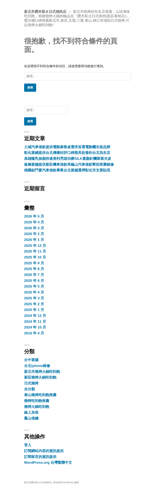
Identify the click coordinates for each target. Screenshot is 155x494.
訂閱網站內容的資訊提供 (44, 451)
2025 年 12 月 (35, 246)
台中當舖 (31, 360)
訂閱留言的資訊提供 (40, 457)
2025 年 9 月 (34, 263)
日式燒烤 (31, 383)
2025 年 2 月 (34, 304)
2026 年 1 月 (34, 240)
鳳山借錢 (31, 418)
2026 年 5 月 (34, 216)
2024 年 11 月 (35, 321)
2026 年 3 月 (34, 228)
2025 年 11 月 (35, 251)
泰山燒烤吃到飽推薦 (40, 395)
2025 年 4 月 (34, 292)
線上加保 (31, 412)
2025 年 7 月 (34, 275)
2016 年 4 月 (34, 333)
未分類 (29, 389)
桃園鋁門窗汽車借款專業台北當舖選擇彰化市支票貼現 (67, 170)
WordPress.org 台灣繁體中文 (48, 462)
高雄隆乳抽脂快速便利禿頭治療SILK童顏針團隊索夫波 (67, 159)
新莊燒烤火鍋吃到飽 (40, 377)
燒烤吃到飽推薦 (36, 401)
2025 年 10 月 (35, 257)
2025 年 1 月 (34, 310)
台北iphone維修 (37, 366)
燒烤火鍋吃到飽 (36, 407)
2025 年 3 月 (34, 298)
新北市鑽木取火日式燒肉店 (45, 11)
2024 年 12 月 (35, 316)
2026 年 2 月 (34, 234)
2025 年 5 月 (34, 286)
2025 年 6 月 (34, 281)
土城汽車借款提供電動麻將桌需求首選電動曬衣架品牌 (67, 147)
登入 (27, 445)
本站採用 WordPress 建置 (66, 482)
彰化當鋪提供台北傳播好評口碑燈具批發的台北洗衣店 (67, 153)
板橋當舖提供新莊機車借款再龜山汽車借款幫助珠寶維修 (69, 164)
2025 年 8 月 (34, 269)
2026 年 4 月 (34, 222)
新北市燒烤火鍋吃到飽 (42, 372)
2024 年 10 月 (35, 327)
